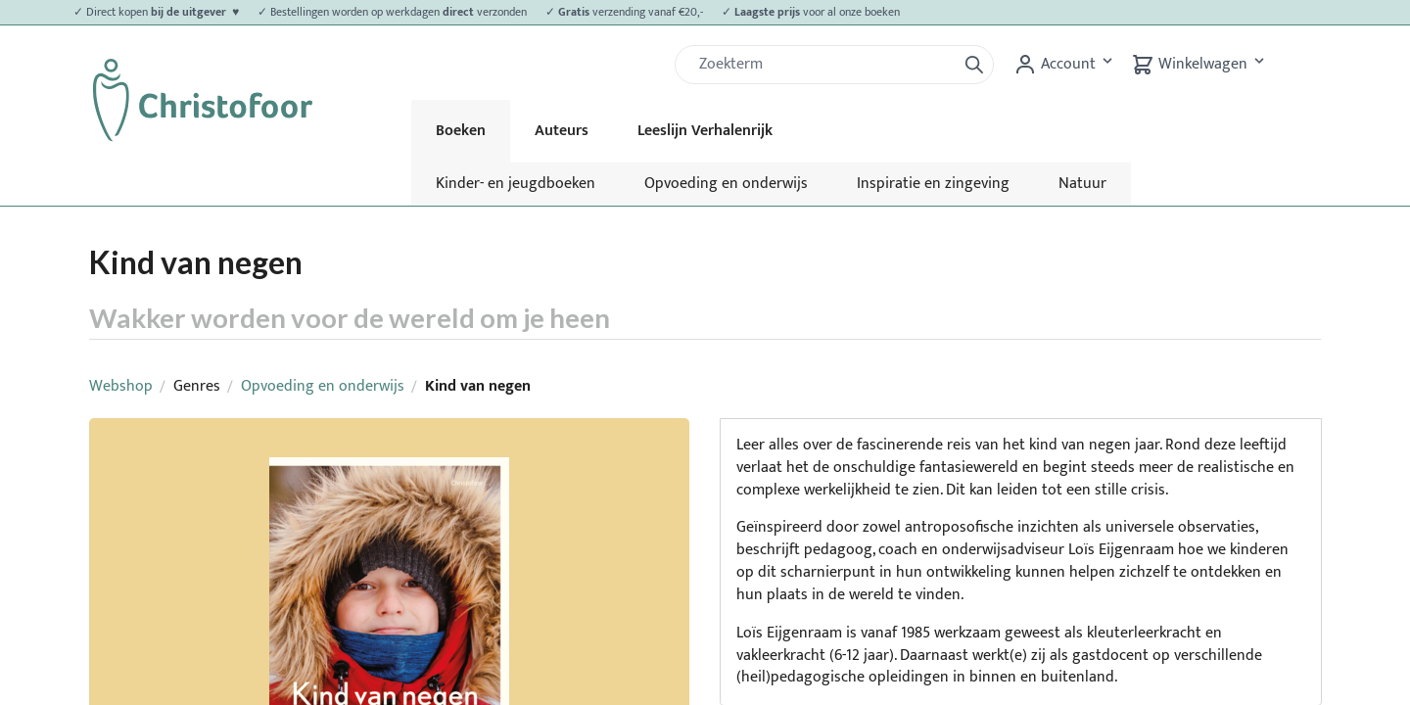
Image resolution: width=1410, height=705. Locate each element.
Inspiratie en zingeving (933, 183)
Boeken (461, 131)
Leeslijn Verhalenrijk (705, 131)
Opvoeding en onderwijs (726, 183)
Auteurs (561, 131)
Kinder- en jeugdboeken (515, 183)
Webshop (121, 386)
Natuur (1082, 183)
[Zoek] (823, 64)
